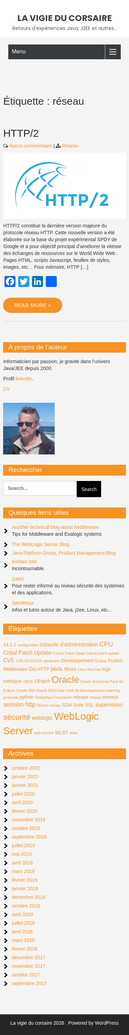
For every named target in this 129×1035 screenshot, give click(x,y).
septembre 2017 (29, 983)
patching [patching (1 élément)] (113, 690)
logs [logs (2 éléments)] (106, 669)
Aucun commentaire (30, 145)
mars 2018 (23, 940)
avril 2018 (22, 931)
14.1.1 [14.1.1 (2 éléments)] (9, 644)
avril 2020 (22, 802)
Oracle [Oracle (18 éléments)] (65, 679)
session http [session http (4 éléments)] (19, 704)
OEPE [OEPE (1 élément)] (28, 681)
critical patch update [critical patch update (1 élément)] (102, 653)
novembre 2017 (28, 966)
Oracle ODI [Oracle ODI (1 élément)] (26, 690)
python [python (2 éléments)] (27, 697)
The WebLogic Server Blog (40, 544)
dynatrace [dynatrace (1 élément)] (51, 661)
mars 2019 (23, 871)
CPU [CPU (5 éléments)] (106, 644)
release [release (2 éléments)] (80, 697)
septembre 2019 (29, 837)
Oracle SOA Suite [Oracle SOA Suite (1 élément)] (50, 690)
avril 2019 (22, 862)
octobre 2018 (26, 906)
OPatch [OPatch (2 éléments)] (42, 681)
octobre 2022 (26, 768)
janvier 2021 (25, 785)
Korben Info (24, 561)
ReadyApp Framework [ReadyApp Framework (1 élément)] (53, 697)
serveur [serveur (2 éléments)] (110, 697)
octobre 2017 (26, 974)
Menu (18, 51)
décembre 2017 (28, 957)
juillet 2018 (23, 923)
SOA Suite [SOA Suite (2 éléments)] (73, 705)
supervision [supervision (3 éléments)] (109, 705)
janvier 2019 (25, 888)
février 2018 (24, 949)
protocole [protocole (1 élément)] (10, 697)
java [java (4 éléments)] (56, 668)
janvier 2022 (25, 776)
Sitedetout (22, 603)
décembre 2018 (28, 897)
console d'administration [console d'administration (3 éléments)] (69, 644)
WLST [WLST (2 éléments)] (61, 732)
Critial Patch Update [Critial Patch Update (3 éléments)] (27, 653)
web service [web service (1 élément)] (44, 733)
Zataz (18, 579)
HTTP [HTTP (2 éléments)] (43, 669)
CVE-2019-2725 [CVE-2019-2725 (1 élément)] (29, 661)
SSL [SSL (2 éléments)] (89, 705)
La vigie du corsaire (64, 18)
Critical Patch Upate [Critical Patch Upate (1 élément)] (69, 653)
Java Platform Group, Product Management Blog (64, 553)
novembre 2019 (28, 819)
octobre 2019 (26, 828)
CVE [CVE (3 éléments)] (8, 660)
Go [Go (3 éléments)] (32, 669)
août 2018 (22, 914)
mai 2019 (22, 854)
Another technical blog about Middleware (55, 527)
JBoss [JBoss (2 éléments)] (69, 669)
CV (6, 389)
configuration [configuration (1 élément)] (28, 645)
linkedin (23, 378)
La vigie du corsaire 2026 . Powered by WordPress (64, 1023)
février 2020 (24, 811)
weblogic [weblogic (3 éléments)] (42, 718)
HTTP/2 (21, 133)
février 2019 (24, 880)
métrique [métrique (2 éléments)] (12, 681)
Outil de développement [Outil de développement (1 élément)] (85, 690)
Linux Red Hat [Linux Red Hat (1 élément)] (89, 669)
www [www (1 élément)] (73, 733)
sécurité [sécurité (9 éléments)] (16, 717)
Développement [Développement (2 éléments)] (77, 660)
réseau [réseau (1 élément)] (95, 697)
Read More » (32, 305)
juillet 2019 (23, 845)
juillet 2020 (23, 794)
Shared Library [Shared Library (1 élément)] (48, 705)
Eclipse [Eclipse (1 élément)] (101, 661)
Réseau (70, 145)
